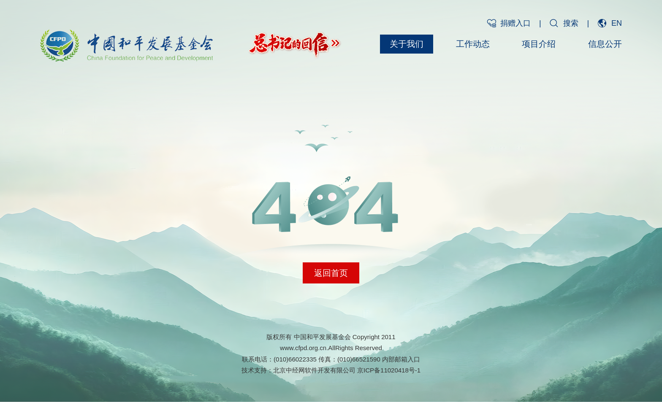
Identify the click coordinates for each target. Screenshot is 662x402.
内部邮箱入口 (401, 359)
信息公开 (605, 44)
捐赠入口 (515, 23)
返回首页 (331, 273)
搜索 (570, 23)
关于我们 (406, 44)
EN (616, 23)
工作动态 (473, 44)
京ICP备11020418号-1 (389, 370)
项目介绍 (539, 44)
